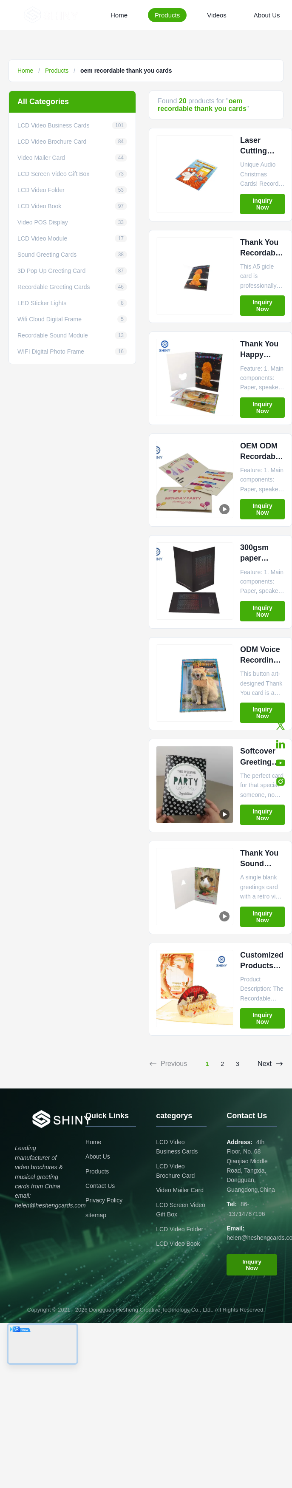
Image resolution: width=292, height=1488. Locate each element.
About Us (267, 15)
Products (167, 15)
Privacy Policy (103, 1200)
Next (270, 1064)
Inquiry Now (262, 204)
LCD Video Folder (179, 1229)
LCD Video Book (178, 1243)
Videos (217, 15)
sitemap (95, 1215)
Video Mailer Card (180, 1190)
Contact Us (100, 1185)
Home (119, 15)
